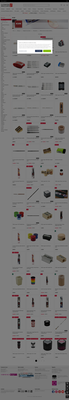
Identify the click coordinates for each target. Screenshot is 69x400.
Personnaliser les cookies (23, 50)
